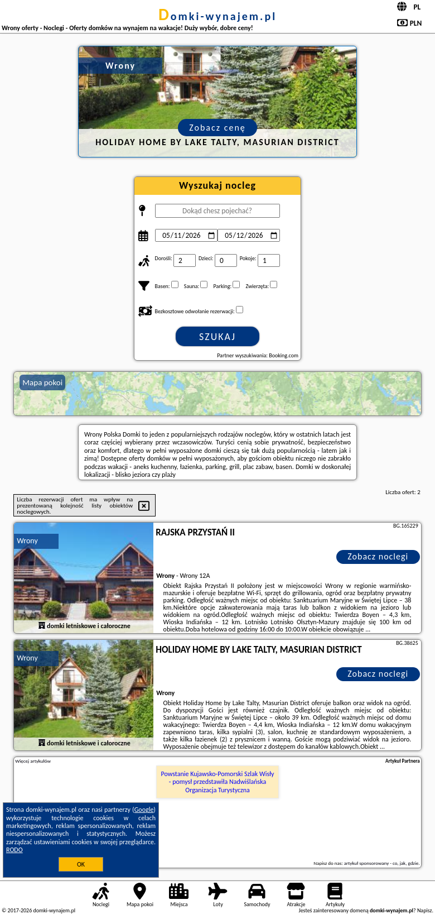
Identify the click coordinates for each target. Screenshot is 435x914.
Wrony (27, 540)
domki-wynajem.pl (217, 16)
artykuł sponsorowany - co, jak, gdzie (381, 863)
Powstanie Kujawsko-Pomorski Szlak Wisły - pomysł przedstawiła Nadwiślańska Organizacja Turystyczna (217, 782)
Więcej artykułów (33, 761)
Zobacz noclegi (377, 556)
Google (144, 809)
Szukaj (217, 337)
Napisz (424, 910)
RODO (14, 850)
